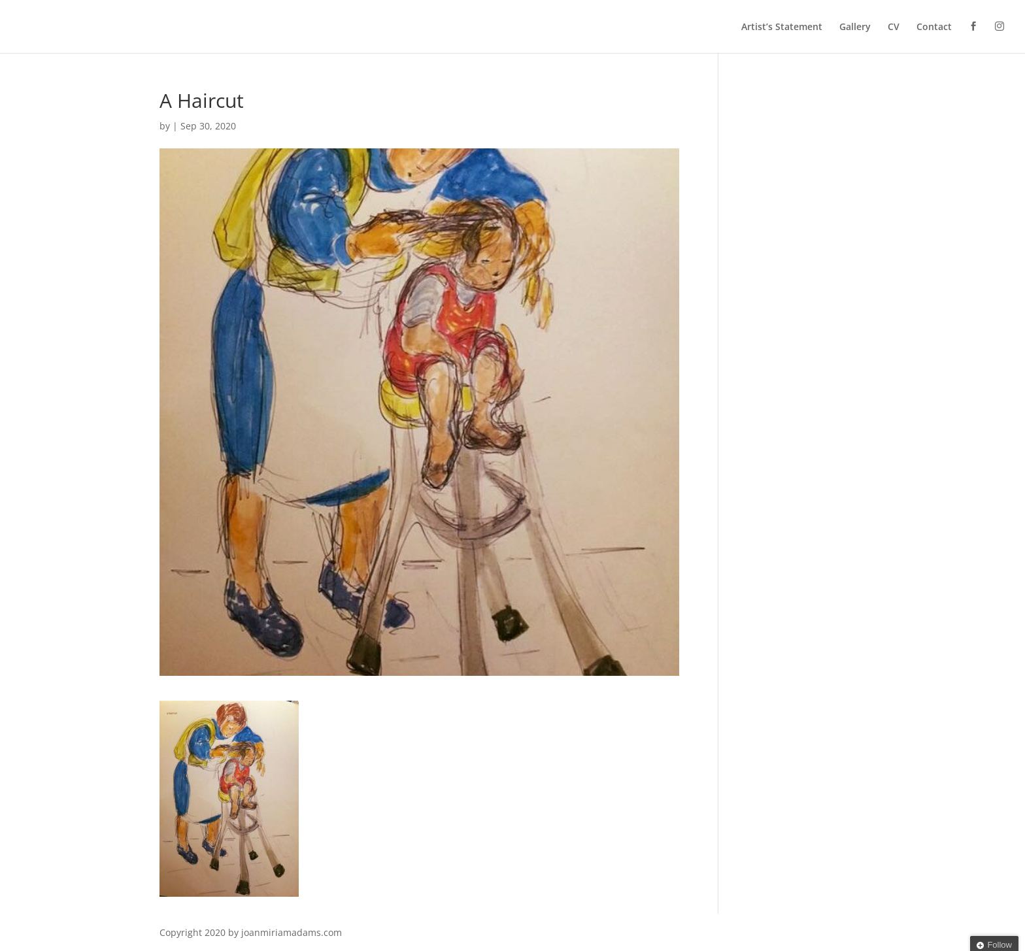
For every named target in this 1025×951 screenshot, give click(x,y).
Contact (934, 27)
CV (893, 27)
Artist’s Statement (781, 27)
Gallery (855, 27)
